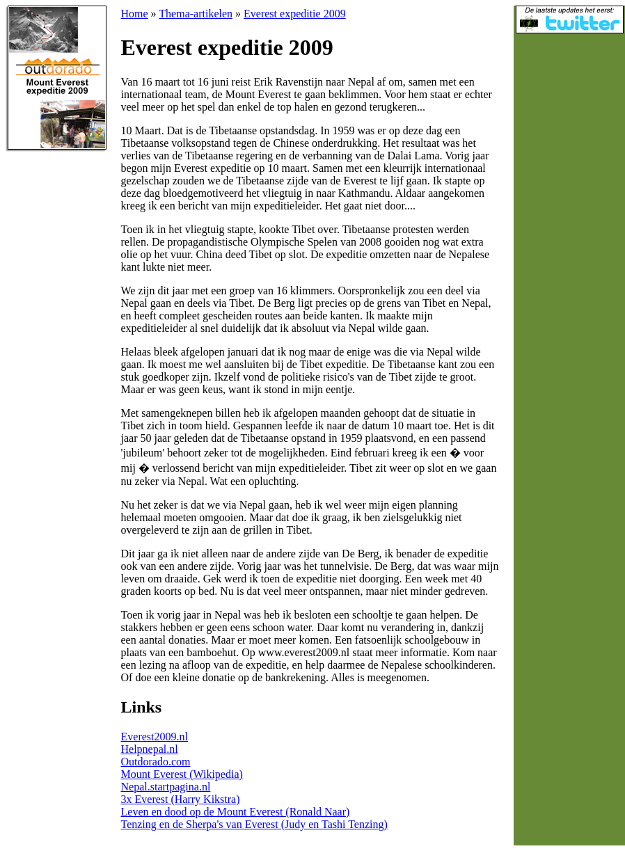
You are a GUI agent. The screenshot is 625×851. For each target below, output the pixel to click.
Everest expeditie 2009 (295, 13)
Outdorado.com (156, 762)
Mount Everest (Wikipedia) (182, 774)
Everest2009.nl (154, 736)
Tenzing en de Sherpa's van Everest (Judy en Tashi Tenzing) (254, 824)
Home (134, 13)
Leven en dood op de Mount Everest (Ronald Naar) (235, 812)
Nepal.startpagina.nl (166, 787)
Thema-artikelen (195, 13)
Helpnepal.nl (149, 749)
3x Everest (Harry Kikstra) (180, 799)
